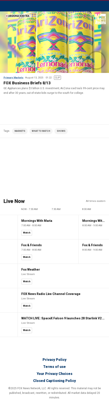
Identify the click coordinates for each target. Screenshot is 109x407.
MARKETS (19, 131)
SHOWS (61, 131)
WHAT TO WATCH (41, 131)
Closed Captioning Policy (54, 381)
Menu (6, 6)
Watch (26, 232)
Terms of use (54, 367)
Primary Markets (13, 77)
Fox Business (53, 6)
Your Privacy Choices (54, 374)
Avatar (99, 6)
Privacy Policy (54, 360)
